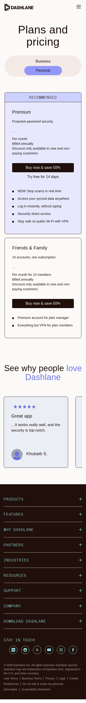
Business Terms (32, 678)
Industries (43, 560)
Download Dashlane (43, 621)
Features (43, 514)
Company (43, 606)
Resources (43, 575)
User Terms (11, 678)
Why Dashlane (43, 529)
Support (43, 590)
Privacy (50, 678)
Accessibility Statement (36, 689)
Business (43, 61)
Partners (43, 545)
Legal (62, 678)
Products (43, 499)
